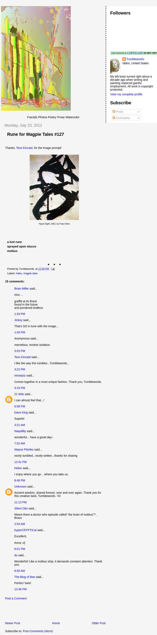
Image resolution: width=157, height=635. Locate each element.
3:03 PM (19, 351)
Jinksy (18, 320)
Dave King (21, 412)
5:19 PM (19, 388)
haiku (19, 273)
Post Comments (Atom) (38, 631)
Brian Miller (21, 288)
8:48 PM (19, 480)
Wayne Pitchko (24, 449)
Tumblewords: (136, 59)
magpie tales (30, 273)
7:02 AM (19, 443)
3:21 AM (19, 425)
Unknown (20, 486)
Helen (18, 468)
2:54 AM (19, 524)
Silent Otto (21, 508)
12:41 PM (20, 462)
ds (15, 555)
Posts (118, 111)
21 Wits (19, 394)
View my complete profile (126, 94)
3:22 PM (19, 369)
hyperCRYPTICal (25, 530)
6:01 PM (19, 549)
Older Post (98, 623)
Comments (121, 118)
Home (56, 623)
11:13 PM (20, 502)
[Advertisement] (49, 612)
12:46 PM (20, 589)
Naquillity (20, 431)
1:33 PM (19, 314)
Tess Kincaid (24, 147)
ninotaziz (20, 375)
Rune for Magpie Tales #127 (35, 134)
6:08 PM (19, 406)
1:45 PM (19, 332)
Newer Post (12, 623)
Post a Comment (16, 598)
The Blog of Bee (24, 577)
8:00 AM (19, 570)
